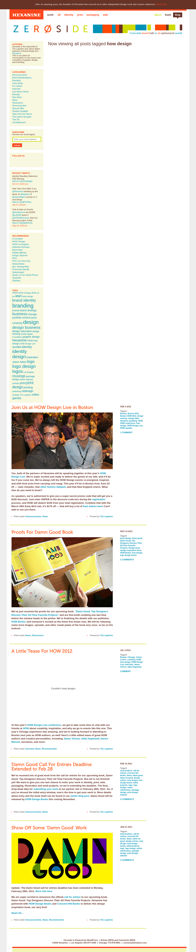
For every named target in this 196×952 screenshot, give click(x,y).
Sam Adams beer (93, 506)
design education (22, 331)
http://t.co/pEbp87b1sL (22, 223)
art (13, 296)
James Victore (72, 738)
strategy (15, 395)
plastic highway (26, 379)
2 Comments (127, 559)
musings (18, 376)
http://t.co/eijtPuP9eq (21, 202)
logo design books (128, 555)
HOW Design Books (36, 799)
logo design (24, 366)
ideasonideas (18, 264)
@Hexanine (17, 191)
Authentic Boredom (21, 247)
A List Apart (17, 239)
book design (27, 296)
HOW (30, 340)
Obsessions (17, 103)
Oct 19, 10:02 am (20, 184)
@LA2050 (16, 215)
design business (26, 327)
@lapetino (25, 194)
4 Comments (127, 799)
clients (33, 317)
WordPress (92, 940)
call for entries (72, 897)
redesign (27, 391)
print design (22, 385)
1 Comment (126, 432)
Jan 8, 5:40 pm (19, 205)
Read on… (17, 913)
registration (98, 499)
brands (15, 310)
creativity (17, 322)
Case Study (17, 83)
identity (27, 347)
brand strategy (28, 310)
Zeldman (16, 280)
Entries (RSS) (107, 940)
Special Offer (18, 108)
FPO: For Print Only (21, 261)
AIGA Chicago (18, 241)
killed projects (133, 846)
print (23, 383)
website (123, 795)
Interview (16, 89)
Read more (161, 4)
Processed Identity (20, 269)
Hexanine (16, 53)
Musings (16, 94)
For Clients (17, 86)
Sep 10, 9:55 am (19, 226)
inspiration (32, 357)
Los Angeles (28, 372)
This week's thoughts (21, 117)
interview (129, 664)
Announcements (19, 75)
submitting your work (45, 789)
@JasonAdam (18, 197)
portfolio (15, 383)
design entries (132, 841)
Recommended (19, 105)
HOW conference (127, 423)
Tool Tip (15, 119)
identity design (19, 354)
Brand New (17, 250)
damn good (137, 538)
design (31, 322)
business (19, 314)
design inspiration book (130, 550)
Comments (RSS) (126, 940)
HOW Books (18, 621)
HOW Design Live (28, 344)
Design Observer (20, 255)
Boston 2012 (133, 414)
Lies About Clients (20, 91)
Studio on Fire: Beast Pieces (25, 275)
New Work (17, 97)
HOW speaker (126, 428)
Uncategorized (19, 122)
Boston (123, 414)
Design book (134, 548)
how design (137, 553)
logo (31, 361)
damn (129, 775)
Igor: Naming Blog (20, 266)
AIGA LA (35, 293)
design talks (133, 418)
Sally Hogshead (90, 738)
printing (28, 387)
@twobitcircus (18, 212)
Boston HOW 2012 (128, 416)
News (15, 100)
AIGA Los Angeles (20, 244)
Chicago (131, 657)
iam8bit (16, 346)
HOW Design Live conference (44, 725)
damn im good (126, 778)
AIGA (15, 293)
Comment (125, 671)
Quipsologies (18, 272)
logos (17, 371)
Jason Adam (19, 361)
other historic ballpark (53, 486)
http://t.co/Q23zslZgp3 (22, 181)
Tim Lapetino (25, 395)
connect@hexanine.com (135, 943)
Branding (16, 80)
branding (23, 306)
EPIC (14, 258)
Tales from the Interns (22, 114)
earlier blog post (79, 796)
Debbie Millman (19, 252)
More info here (43, 891)
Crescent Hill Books (68, 903)
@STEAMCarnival (20, 218)
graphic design (31, 336)
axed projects (126, 771)
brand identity (24, 300)
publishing (16, 391)
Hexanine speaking (128, 421)
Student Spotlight (20, 111)
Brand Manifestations (21, 78)
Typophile (16, 278)
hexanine (19, 340)
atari (18, 296)
